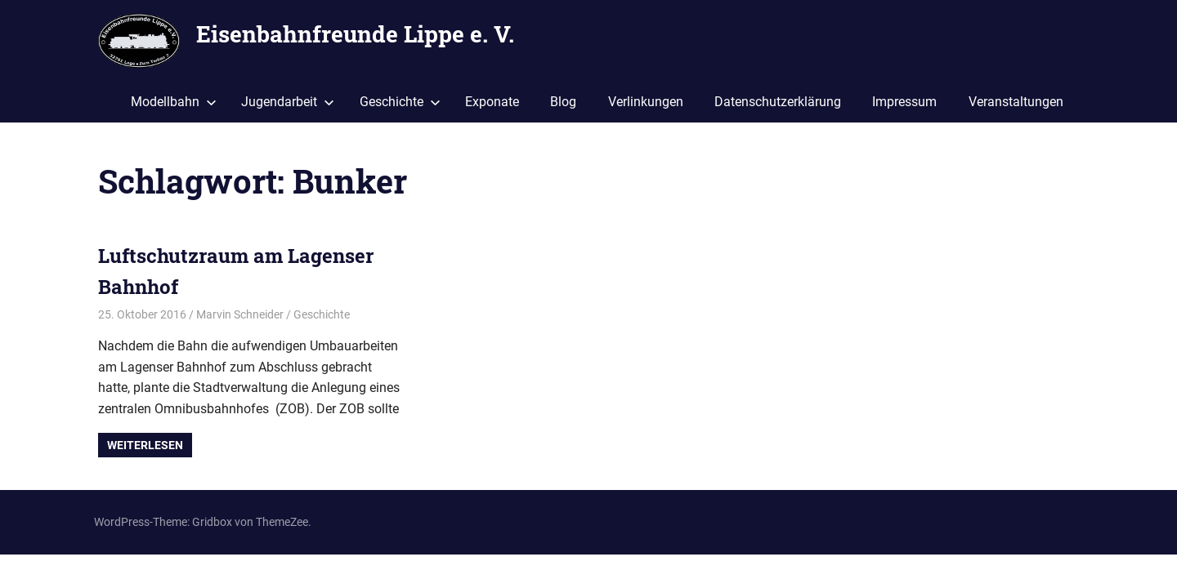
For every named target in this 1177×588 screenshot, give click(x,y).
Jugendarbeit (287, 101)
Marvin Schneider (240, 314)
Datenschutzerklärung (777, 101)
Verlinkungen (645, 101)
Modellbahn (174, 101)
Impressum (904, 101)
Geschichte (400, 101)
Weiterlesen (145, 445)
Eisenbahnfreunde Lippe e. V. (355, 34)
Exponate (492, 101)
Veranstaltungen (1016, 101)
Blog (563, 101)
